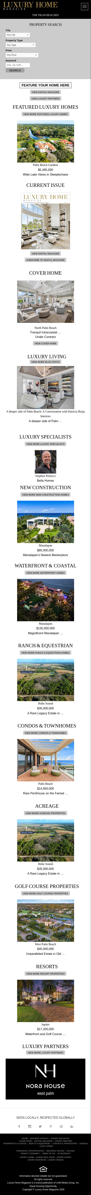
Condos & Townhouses (65, 1144)
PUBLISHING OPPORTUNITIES (30, 1151)
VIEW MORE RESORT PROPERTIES (45, 974)
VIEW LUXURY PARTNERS (45, 98)
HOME (25, 1138)
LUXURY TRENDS (56, 1160)
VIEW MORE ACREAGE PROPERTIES (45, 813)
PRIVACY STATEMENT (30, 1154)
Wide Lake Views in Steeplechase (45, 174)
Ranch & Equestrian (39, 1144)
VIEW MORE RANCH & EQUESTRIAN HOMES (45, 653)
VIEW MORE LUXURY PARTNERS (45, 1052)
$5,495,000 (45, 169)
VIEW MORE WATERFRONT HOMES (45, 573)
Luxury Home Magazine (19, 1182)
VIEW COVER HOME (45, 343)
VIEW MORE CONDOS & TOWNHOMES (45, 733)
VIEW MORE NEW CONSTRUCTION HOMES (45, 495)
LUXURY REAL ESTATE (45, 1157)
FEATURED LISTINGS (39, 1138)
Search (15, 70)
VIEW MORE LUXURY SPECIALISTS (45, 444)
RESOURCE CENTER (55, 1151)
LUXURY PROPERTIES (37, 1160)
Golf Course (46, 1146)
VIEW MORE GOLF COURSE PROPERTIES (45, 893)
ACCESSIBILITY (64, 1154)
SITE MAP (70, 1151)
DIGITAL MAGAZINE (43, 1141)
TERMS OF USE (48, 1154)
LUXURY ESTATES (64, 1157)
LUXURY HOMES (27, 1157)
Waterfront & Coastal (15, 1144)
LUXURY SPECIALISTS (60, 1138)
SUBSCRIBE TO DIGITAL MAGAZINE (45, 260)
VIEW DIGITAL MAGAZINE (45, 92)
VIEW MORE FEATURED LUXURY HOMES (45, 114)
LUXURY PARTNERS (63, 1141)
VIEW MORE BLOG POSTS (45, 362)
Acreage (84, 1144)
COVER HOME (25, 1141)
